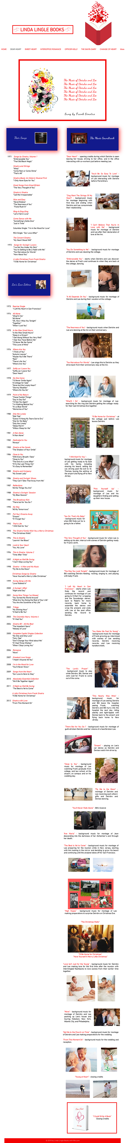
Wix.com (76, 1141)
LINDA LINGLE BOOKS (42, 30)
